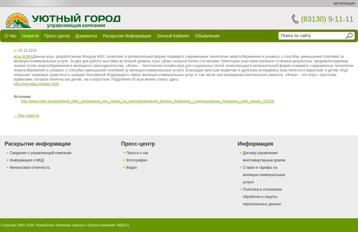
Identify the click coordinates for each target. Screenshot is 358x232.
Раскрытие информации (127, 35)
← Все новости (26, 115)
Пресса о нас (137, 153)
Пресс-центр (57, 35)
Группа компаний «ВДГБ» (108, 225)
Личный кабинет (173, 35)
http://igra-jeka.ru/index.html (36, 84)
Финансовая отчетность (30, 167)
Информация (255, 144)
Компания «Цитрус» (70, 225)
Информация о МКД (27, 160)
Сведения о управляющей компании (41, 153)
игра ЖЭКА (23, 56)
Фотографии (136, 160)
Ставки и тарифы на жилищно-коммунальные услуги (264, 174)
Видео (131, 167)
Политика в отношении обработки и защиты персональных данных (262, 196)
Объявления (207, 35)
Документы (86, 35)
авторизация (344, 3)
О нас (11, 35)
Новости (30, 35)
